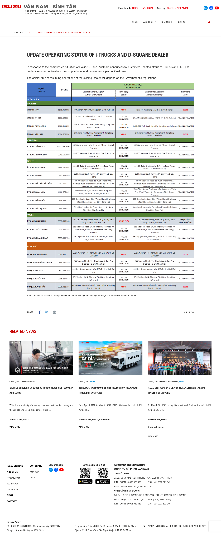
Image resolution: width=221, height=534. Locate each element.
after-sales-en (28, 381)
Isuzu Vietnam (15, 465)
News (135, 22)
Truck (32, 477)
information (15, 419)
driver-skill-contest (168, 381)
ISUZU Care (166, 22)
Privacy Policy (14, 522)
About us (12, 471)
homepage (18, 32)
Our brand (36, 465)
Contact (181, 22)
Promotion (104, 419)
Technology (12, 484)
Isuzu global (13, 489)
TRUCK (92, 381)
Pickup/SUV (34, 472)
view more (16, 427)
